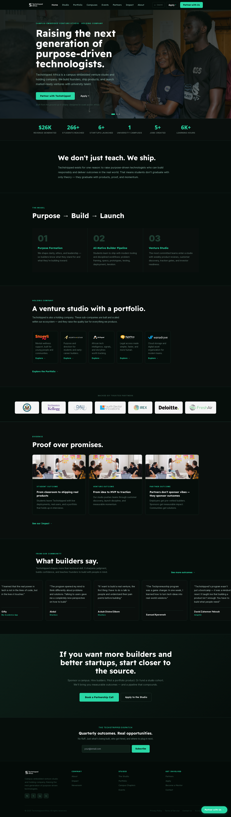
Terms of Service (172, 811)
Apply (172, 5)
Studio (65, 4)
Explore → (40, 358)
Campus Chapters (127, 785)
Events (105, 4)
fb (27, 796)
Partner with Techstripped (55, 95)
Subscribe (140, 748)
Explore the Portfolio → (45, 371)
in (46, 796)
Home (55, 4)
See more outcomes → (183, 572)
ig (40, 796)
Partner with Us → (214, 809)
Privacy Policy (156, 811)
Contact (169, 790)
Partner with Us (191, 4)
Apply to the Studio (136, 697)
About (141, 4)
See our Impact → (42, 523)
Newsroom (77, 785)
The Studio (124, 776)
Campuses (92, 4)
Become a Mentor (174, 785)
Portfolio (77, 4)
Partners (117, 4)
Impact (129, 4)
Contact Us (187, 811)
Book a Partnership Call (99, 697)
